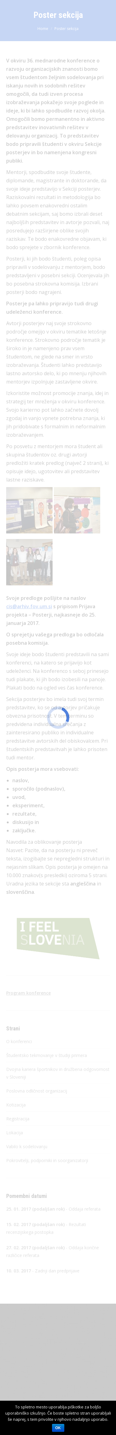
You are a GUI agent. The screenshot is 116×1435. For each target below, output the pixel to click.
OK (58, 1428)
